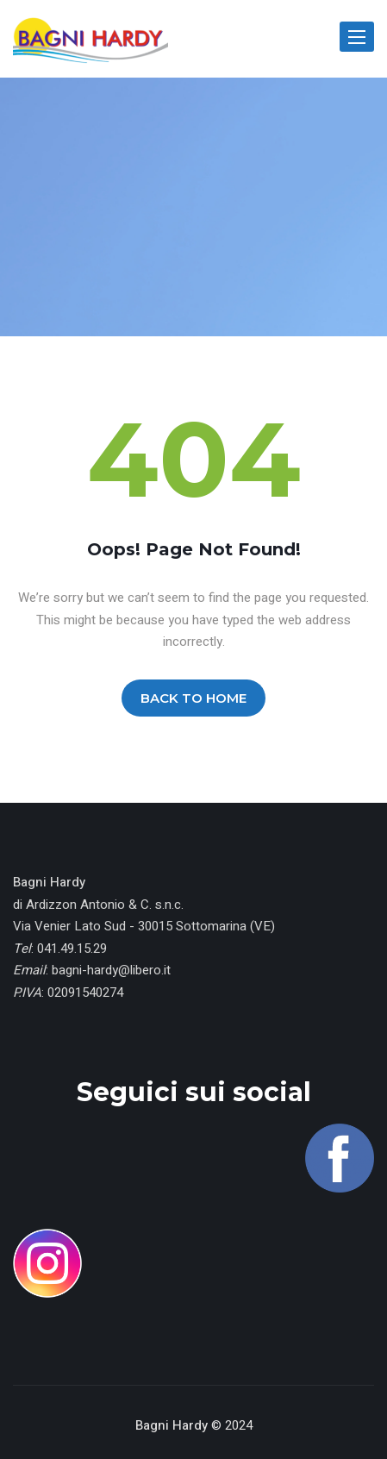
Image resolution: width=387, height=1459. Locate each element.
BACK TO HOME (193, 698)
